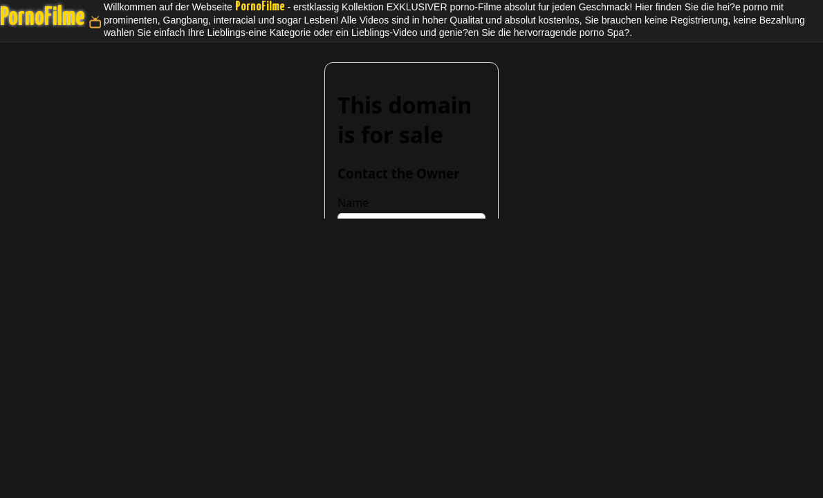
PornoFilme (42, 18)
